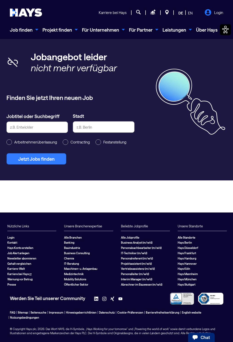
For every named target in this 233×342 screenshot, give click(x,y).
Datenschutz (107, 312)
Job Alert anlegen (18, 253)
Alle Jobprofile (130, 237)
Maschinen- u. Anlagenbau (80, 268)
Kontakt (12, 242)
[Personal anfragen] (153, 13)
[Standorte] (167, 13)
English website (191, 312)
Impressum (56, 312)
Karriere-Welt (16, 268)
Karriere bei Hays (112, 12)
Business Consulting (77, 253)
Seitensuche (38, 312)
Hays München (187, 279)
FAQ (12, 312)
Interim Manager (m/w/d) (136, 279)
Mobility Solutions (75, 279)
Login (214, 13)
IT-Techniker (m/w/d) (134, 253)
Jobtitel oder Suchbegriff (32, 116)
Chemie (69, 258)
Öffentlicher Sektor (76, 284)
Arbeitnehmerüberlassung (31, 142)
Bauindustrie (72, 247)
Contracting (76, 142)
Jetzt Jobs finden (36, 159)
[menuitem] (24, 29)
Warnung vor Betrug (20, 279)
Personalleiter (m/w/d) (135, 274)
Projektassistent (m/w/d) (136, 263)
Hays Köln (184, 268)
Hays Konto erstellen (20, 247)
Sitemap (23, 312)
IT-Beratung (71, 263)
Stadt (78, 116)
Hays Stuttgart (186, 284)
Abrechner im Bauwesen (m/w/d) (141, 284)
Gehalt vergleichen (19, 263)
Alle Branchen (73, 237)
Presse (11, 284)
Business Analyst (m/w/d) (136, 242)
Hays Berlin (185, 242)
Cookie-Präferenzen (130, 312)
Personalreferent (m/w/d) (137, 258)
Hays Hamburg (187, 258)
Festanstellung (110, 142)
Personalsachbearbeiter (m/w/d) (141, 247)
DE (180, 13)
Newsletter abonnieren (21, 258)
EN (190, 13)
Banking (69, 242)
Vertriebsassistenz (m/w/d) (138, 268)
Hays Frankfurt (187, 253)
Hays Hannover (187, 263)
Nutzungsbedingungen (24, 317)
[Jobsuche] (138, 13)
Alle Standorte (186, 237)
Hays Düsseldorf (188, 247)
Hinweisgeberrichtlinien (81, 312)
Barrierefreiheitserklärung (162, 312)
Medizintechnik (74, 274)
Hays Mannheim (188, 274)
